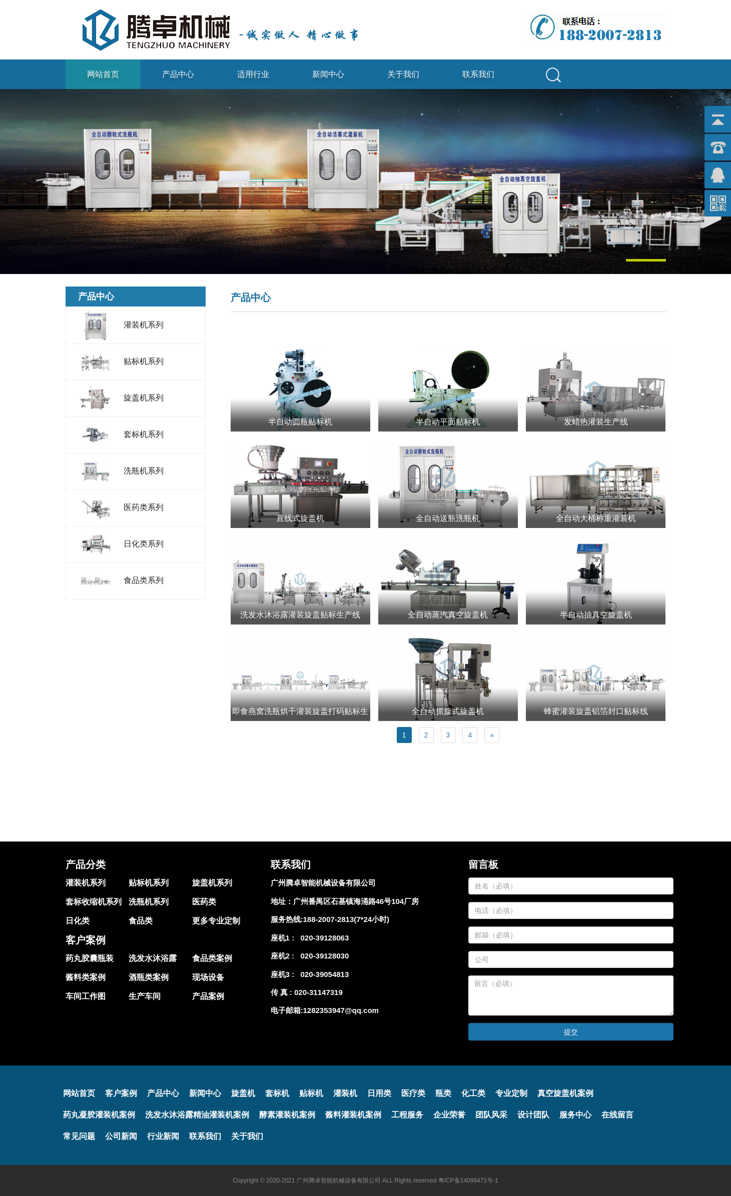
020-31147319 (318, 992)
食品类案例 (212, 958)
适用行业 (253, 74)
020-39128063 (322, 938)
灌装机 (345, 1093)
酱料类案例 (86, 977)
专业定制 (511, 1093)
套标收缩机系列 (94, 902)
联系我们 (478, 74)
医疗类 (413, 1093)
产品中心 (178, 74)
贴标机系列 (149, 882)
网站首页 (103, 74)
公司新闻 (121, 1136)
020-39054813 (322, 974)
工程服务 (407, 1114)
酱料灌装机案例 (353, 1114)
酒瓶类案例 (149, 977)
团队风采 (491, 1114)
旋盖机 (243, 1093)
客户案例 (121, 1093)
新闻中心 (328, 74)
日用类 (379, 1093)
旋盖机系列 (212, 882)
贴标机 (311, 1093)
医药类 (204, 902)
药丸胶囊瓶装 (90, 958)
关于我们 (403, 74)
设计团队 (533, 1114)
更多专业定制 (216, 920)
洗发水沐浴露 (153, 958)
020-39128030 (322, 956)
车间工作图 (86, 996)
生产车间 (145, 996)
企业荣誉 (449, 1114)
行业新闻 (163, 1136)
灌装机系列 (86, 882)
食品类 (141, 920)
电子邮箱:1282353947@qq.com (325, 1010)
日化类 (78, 920)
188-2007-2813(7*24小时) (346, 919)
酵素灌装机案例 (287, 1114)
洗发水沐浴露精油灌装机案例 (197, 1114)
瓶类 (443, 1093)
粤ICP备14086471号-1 (468, 1180)
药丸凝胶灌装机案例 (99, 1114)
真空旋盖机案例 (565, 1093)
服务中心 (575, 1114)
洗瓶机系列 (149, 902)
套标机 (277, 1093)
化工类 (473, 1093)
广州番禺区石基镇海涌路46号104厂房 (356, 901)
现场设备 (208, 977)
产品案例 (208, 996)
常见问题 (79, 1136)
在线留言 (617, 1114)
